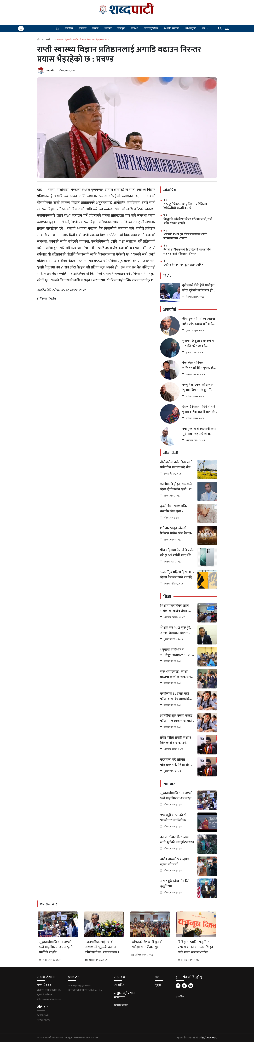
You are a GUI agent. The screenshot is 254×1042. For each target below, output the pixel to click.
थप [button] (204, 28)
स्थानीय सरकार (171, 28)
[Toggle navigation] (21, 28)
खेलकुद (121, 28)
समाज (95, 28)
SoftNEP (94, 1037)
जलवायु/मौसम (151, 28)
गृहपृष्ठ (158, 985)
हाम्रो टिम (180, 996)
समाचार (83, 28)
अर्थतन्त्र (108, 28)
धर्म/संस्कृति (190, 28)
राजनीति (69, 28)
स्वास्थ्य (134, 28)
